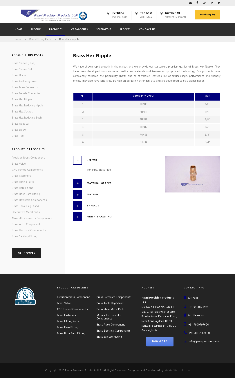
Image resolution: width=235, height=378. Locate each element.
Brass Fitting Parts (23, 182)
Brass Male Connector (25, 87)
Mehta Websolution (177, 370)
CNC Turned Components (27, 170)
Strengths (103, 29)
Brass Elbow (19, 130)
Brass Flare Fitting (22, 188)
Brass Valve (19, 164)
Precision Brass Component (28, 158)
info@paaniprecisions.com (204, 341)
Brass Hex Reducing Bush (27, 118)
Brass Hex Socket (22, 112)
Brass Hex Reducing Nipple (28, 105)
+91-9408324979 (198, 307)
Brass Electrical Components (29, 230)
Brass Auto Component (26, 224)
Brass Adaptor (20, 124)
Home (18, 29)
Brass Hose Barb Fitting (26, 194)
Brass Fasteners (21, 176)
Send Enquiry (207, 15)
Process (125, 29)
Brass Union (19, 75)
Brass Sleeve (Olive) (23, 63)
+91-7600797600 (198, 325)
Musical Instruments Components (32, 218)
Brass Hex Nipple (22, 99)
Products (56, 29)
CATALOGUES (79, 29)
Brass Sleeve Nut (22, 69)
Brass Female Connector (26, 93)
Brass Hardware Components (29, 200)
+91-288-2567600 (199, 333)
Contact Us (147, 29)
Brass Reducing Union (24, 81)
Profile (36, 29)
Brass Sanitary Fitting (24, 236)
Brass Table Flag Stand (25, 206)
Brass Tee (18, 136)
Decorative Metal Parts (26, 212)
